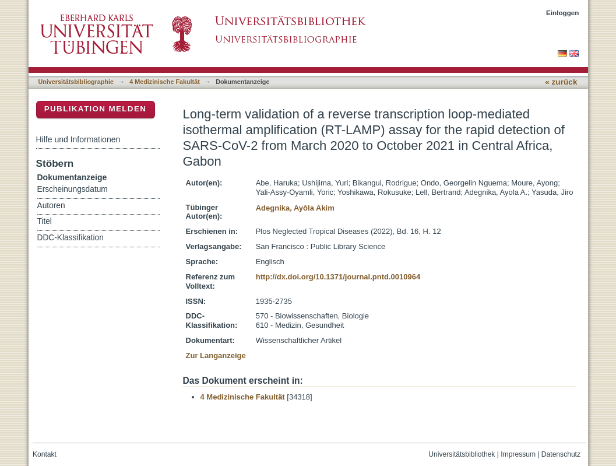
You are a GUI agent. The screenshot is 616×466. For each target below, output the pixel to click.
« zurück (561, 82)
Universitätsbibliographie (76, 81)
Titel (44, 221)
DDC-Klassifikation (70, 237)
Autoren (51, 205)
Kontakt (45, 454)
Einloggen (562, 12)
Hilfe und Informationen (78, 139)
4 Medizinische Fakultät (164, 81)
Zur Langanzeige (216, 355)
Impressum (518, 454)
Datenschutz (560, 454)
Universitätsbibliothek (461, 454)
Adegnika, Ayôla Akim (295, 208)
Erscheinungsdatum (72, 189)
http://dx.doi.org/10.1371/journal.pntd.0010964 (338, 276)
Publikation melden (95, 108)
